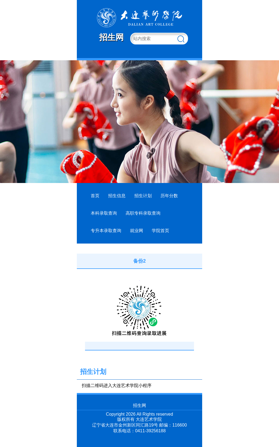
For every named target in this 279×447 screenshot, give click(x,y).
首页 (95, 195)
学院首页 (160, 230)
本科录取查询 (104, 213)
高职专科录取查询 (143, 213)
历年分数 (169, 195)
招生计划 (143, 195)
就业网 (136, 230)
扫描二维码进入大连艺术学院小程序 (116, 385)
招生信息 (117, 195)
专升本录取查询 (106, 230)
